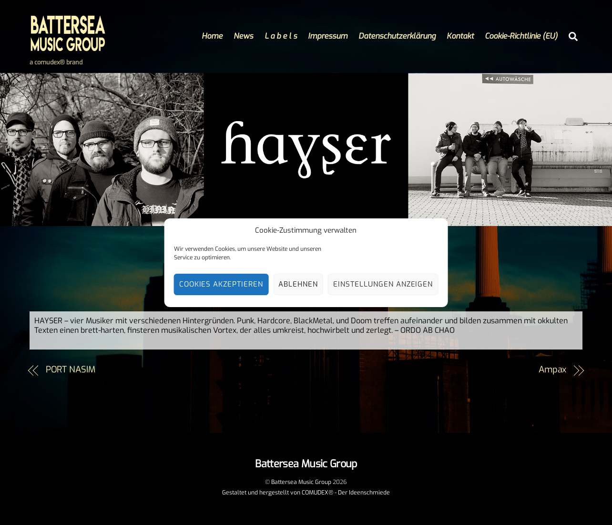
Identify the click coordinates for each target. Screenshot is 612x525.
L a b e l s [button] (281, 36)
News (243, 36)
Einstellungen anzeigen (383, 284)
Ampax (553, 369)
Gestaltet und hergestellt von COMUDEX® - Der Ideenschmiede (306, 492)
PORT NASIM (70, 369)
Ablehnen (298, 284)
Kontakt (460, 36)
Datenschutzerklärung (397, 36)
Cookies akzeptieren (221, 284)
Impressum (327, 36)
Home (212, 36)
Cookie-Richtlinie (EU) (521, 36)
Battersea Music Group (301, 482)
